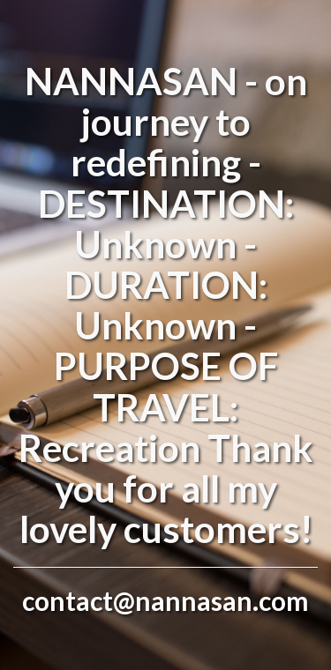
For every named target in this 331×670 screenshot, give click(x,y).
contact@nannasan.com (165, 600)
